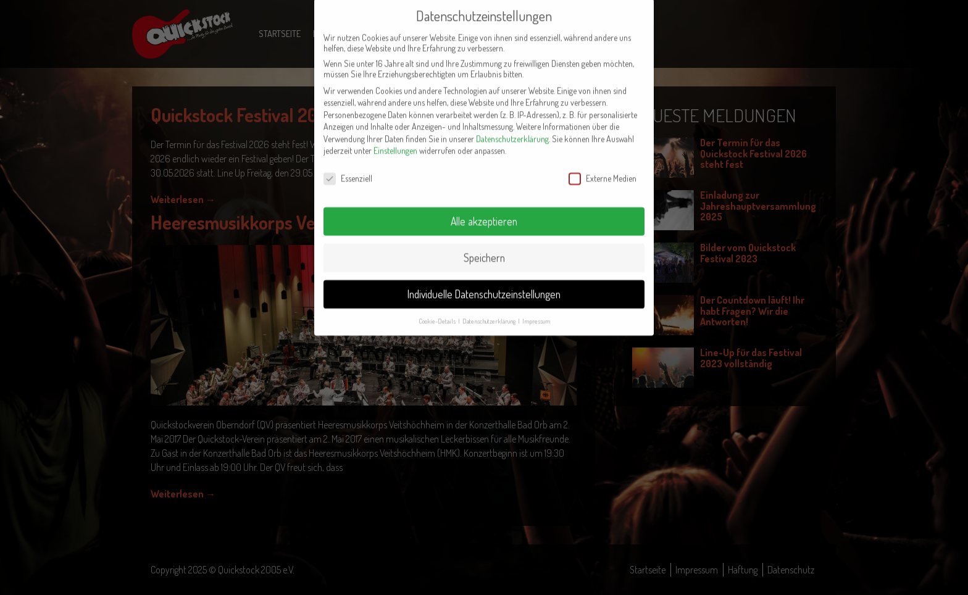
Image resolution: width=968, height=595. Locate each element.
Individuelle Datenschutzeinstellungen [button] (484, 279)
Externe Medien (602, 164)
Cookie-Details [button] (438, 306)
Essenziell (347, 164)
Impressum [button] (536, 306)
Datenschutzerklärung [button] (489, 306)
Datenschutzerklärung (512, 124)
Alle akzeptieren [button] (484, 207)
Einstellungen (395, 136)
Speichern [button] (484, 243)
